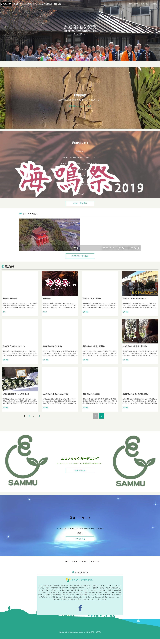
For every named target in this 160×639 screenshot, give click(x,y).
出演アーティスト (80, 168)
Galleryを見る (80, 539)
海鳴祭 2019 (47, 298)
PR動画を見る (80, 470)
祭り (4, 312)
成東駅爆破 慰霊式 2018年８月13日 (16, 394)
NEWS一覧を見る (80, 203)
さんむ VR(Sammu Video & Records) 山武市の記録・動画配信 (37, 4)
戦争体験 (85, 312)
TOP (130, 4)
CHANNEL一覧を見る (80, 256)
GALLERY (153, 4)
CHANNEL (144, 4)
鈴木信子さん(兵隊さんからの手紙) (55, 394)
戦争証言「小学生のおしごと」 (14, 346)
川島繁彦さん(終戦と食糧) (52, 346)
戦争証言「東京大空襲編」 (92, 298)
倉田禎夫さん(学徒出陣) (91, 394)
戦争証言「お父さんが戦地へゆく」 (136, 298)
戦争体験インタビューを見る (80, 106)
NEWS (136, 4)
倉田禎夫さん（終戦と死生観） (94, 346)
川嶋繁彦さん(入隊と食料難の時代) (135, 394)
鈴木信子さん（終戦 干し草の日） (135, 346)
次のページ (101, 416)
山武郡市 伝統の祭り (10, 298)
